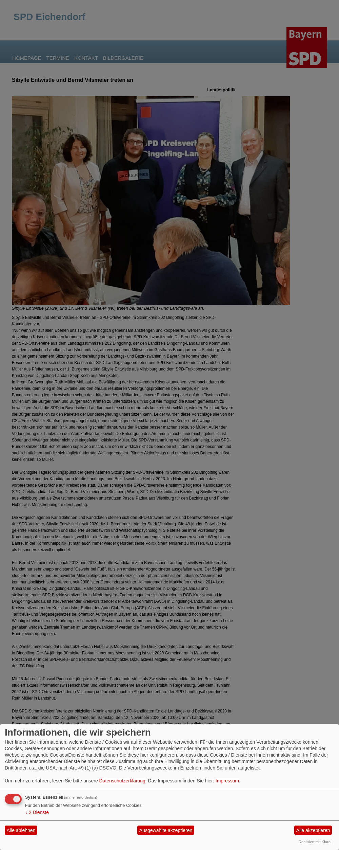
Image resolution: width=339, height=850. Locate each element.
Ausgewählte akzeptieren (165, 830)
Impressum (227, 780)
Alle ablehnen (21, 830)
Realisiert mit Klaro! (315, 842)
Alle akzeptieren (313, 830)
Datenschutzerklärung (122, 780)
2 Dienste (37, 812)
